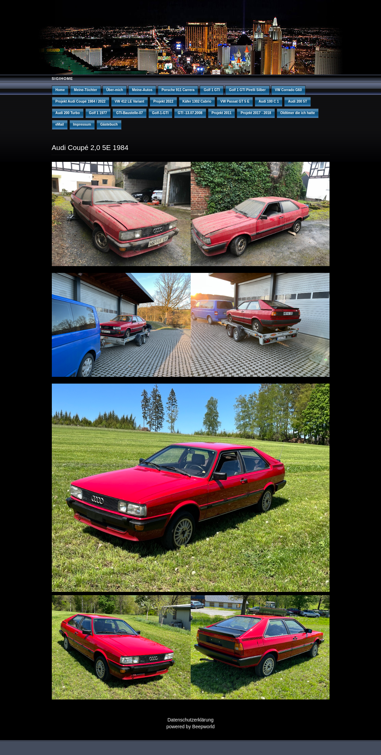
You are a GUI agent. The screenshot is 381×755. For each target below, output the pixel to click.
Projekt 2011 (222, 113)
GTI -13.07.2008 (190, 113)
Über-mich (114, 90)
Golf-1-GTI (160, 113)
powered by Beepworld (190, 726)
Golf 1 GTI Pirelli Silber (247, 90)
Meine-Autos (142, 90)
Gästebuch (109, 124)
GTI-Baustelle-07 (129, 113)
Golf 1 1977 (98, 113)
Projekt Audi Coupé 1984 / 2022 (81, 101)
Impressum (82, 124)
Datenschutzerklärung (190, 719)
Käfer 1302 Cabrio (197, 101)
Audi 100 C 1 (268, 101)
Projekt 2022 (163, 101)
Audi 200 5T (297, 101)
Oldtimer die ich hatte (297, 113)
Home (60, 90)
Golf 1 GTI (212, 90)
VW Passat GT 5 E (235, 101)
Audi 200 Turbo (68, 113)
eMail (60, 124)
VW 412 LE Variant (129, 101)
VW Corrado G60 (288, 90)
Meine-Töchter (85, 90)
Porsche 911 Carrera (178, 90)
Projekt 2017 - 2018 (255, 113)
